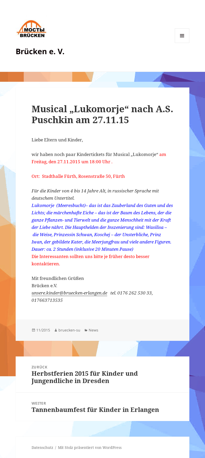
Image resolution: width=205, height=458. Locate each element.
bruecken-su (69, 330)
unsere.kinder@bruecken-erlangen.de (69, 293)
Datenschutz (42, 447)
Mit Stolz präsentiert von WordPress (90, 447)
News (93, 330)
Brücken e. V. (40, 51)
